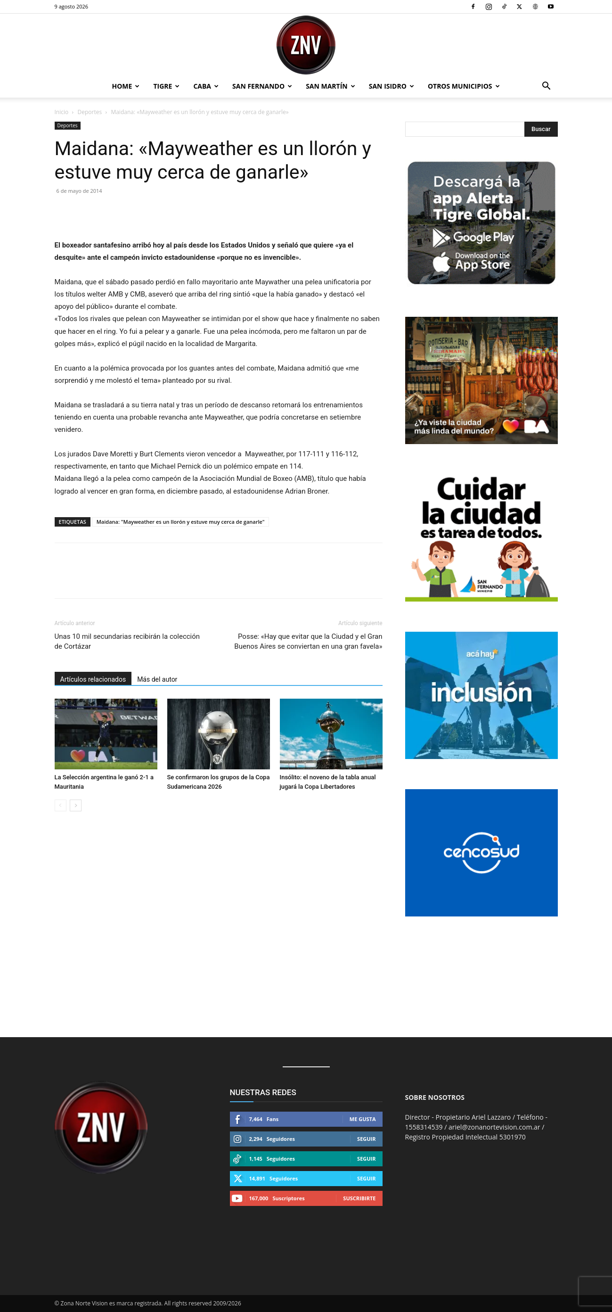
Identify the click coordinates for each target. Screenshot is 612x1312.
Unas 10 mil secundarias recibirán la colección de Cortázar (127, 641)
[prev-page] (60, 805)
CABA (206, 86)
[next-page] (76, 805)
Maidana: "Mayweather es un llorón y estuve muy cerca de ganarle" (181, 521)
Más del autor (157, 679)
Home (126, 86)
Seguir (366, 1138)
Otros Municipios (464, 86)
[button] (546, 87)
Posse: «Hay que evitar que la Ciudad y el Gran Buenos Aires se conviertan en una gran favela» (308, 641)
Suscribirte (359, 1198)
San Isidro (391, 86)
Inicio (62, 112)
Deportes (90, 112)
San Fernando (262, 86)
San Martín (330, 86)
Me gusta (363, 1118)
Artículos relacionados (93, 679)
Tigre (166, 86)
